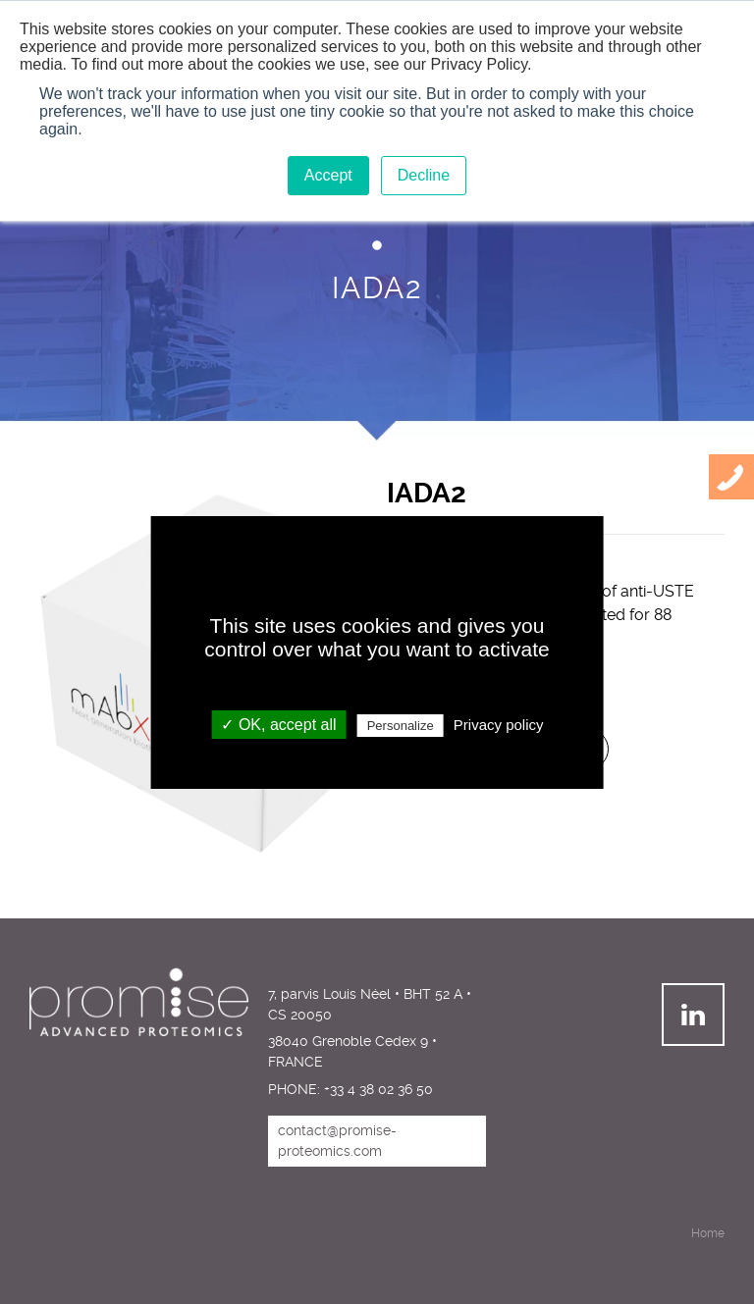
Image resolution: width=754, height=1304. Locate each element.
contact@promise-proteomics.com (337, 1140)
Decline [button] (424, 175)
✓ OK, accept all (278, 724)
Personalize (400, 725)
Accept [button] (328, 175)
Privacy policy (499, 724)
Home (708, 1233)
